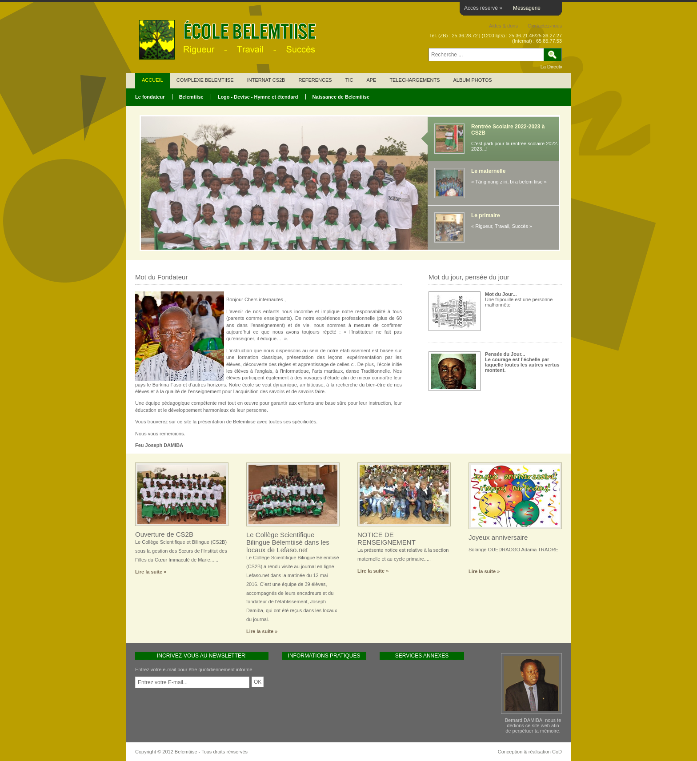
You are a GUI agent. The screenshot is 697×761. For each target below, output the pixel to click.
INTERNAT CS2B (266, 80)
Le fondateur (150, 97)
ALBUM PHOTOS (472, 80)
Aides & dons (503, 25)
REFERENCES (315, 80)
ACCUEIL (152, 80)
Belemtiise (191, 97)
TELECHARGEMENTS (414, 80)
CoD (557, 751)
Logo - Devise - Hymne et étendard (258, 97)
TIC (349, 80)
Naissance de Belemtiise (340, 97)
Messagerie (527, 8)
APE (371, 80)
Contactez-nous (545, 25)
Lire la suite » (150, 571)
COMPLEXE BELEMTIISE (205, 80)
